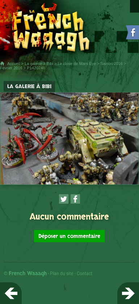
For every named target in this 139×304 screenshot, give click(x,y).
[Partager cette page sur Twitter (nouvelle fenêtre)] (63, 199)
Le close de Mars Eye (77, 63)
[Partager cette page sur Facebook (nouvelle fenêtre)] (75, 199)
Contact (84, 273)
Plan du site (61, 273)
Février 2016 (11, 68)
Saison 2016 (112, 63)
